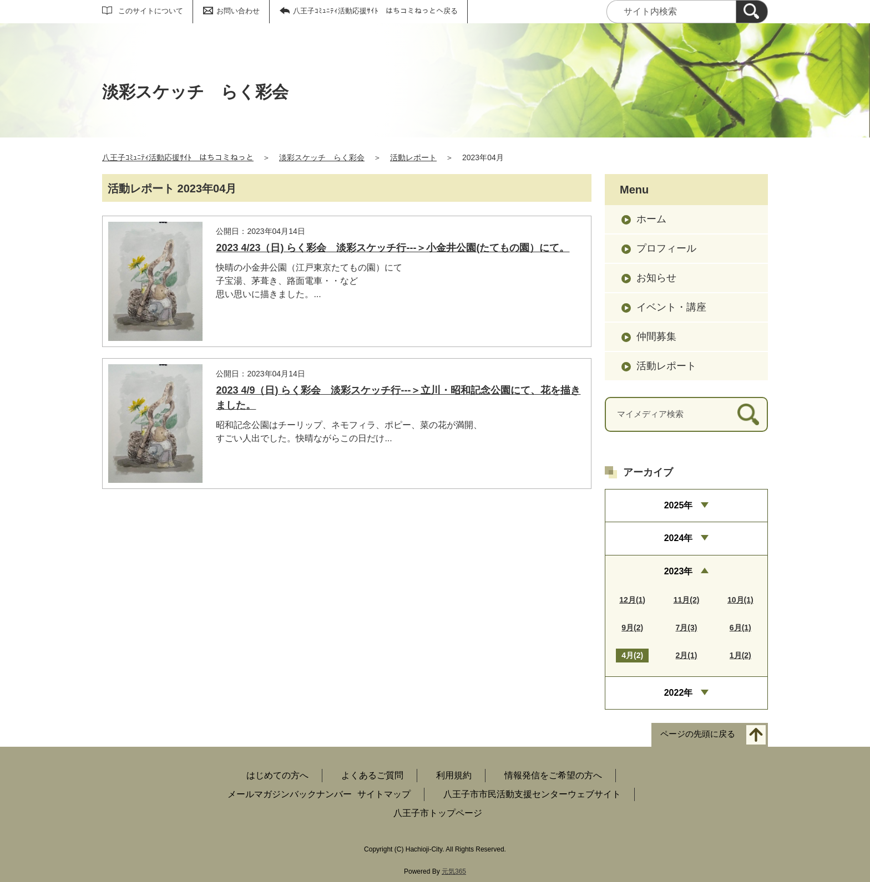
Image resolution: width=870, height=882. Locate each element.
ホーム (651, 219)
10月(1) (740, 599)
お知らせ (656, 277)
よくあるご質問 (372, 775)
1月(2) (740, 655)
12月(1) (632, 599)
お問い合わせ (238, 11)
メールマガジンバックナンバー (289, 794)
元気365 (454, 871)
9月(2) (632, 627)
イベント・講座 (671, 307)
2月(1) (686, 655)
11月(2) (687, 599)
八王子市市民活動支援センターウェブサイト (532, 794)
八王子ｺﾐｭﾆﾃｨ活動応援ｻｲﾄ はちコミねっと (178, 157)
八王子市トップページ (437, 813)
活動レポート (413, 157)
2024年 (678, 538)
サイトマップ (384, 794)
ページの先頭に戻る (697, 734)
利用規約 (454, 775)
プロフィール (666, 248)
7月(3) (686, 627)
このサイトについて (150, 11)
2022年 (678, 692)
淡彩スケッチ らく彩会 (322, 157)
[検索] (752, 11)
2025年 (678, 505)
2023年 (678, 571)
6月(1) (740, 627)
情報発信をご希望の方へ (553, 775)
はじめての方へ (277, 775)
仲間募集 (656, 336)
